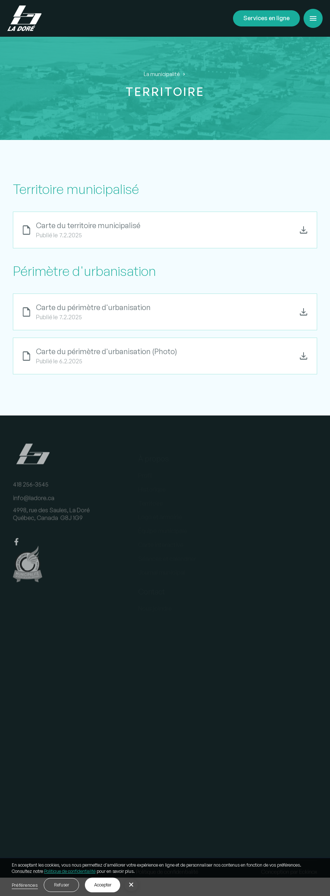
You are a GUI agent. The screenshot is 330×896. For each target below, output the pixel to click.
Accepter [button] (102, 885)
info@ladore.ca (33, 503)
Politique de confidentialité (70, 871)
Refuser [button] (61, 885)
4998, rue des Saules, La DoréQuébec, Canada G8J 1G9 (51, 518)
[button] (313, 18)
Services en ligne (266, 18)
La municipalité (162, 74)
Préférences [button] (25, 885)
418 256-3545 (31, 489)
